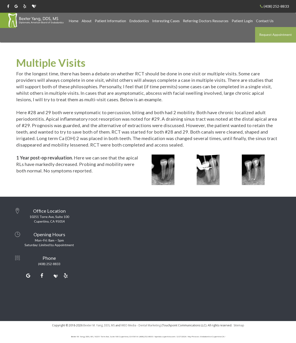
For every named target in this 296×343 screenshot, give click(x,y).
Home (73, 21)
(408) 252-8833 (274, 6)
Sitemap (239, 325)
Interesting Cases (166, 21)
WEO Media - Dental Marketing (141, 325)
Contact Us (265, 21)
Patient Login (242, 21)
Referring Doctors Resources (205, 21)
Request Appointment (275, 35)
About (87, 21)
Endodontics (139, 21)
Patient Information (110, 21)
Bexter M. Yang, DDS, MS (99, 325)
